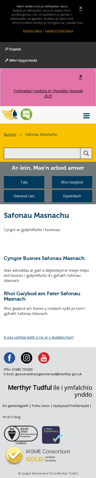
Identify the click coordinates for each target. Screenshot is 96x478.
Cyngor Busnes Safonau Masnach (44, 258)
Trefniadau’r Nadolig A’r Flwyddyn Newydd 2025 (48, 93)
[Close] (80, 8)
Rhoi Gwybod (72, 182)
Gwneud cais (24, 196)
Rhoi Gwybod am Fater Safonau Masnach (42, 296)
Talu (24, 182)
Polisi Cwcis (41, 406)
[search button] (86, 153)
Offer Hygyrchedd (21, 60)
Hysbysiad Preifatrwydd (71, 406)
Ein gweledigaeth (16, 406)
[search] (42, 153)
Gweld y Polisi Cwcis (59, 30)
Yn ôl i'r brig (11, 417)
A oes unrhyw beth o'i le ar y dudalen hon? (39, 337)
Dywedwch (72, 196)
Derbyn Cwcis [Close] (32, 30)
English (13, 49)
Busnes (10, 134)
